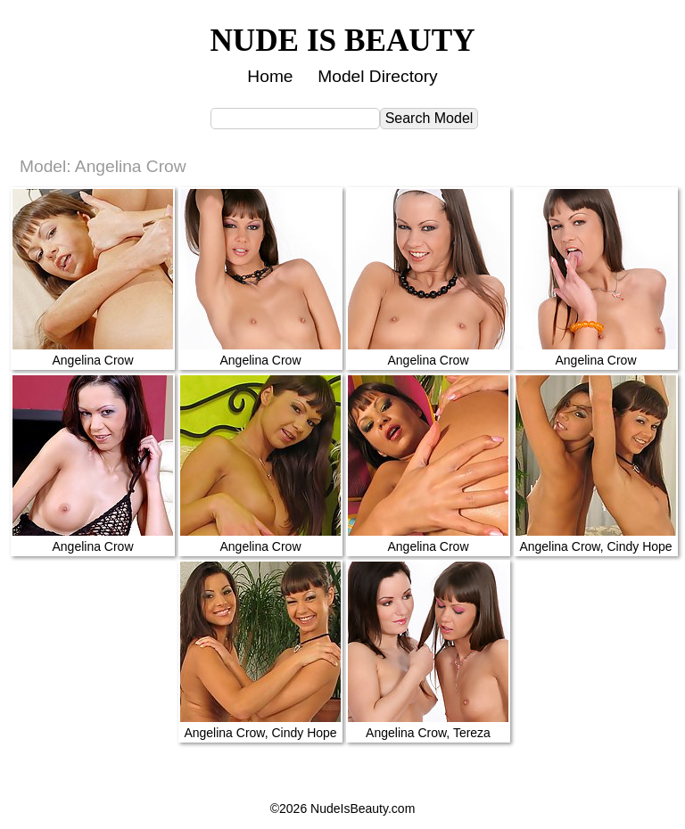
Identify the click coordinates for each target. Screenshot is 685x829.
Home (270, 76)
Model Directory (377, 76)
